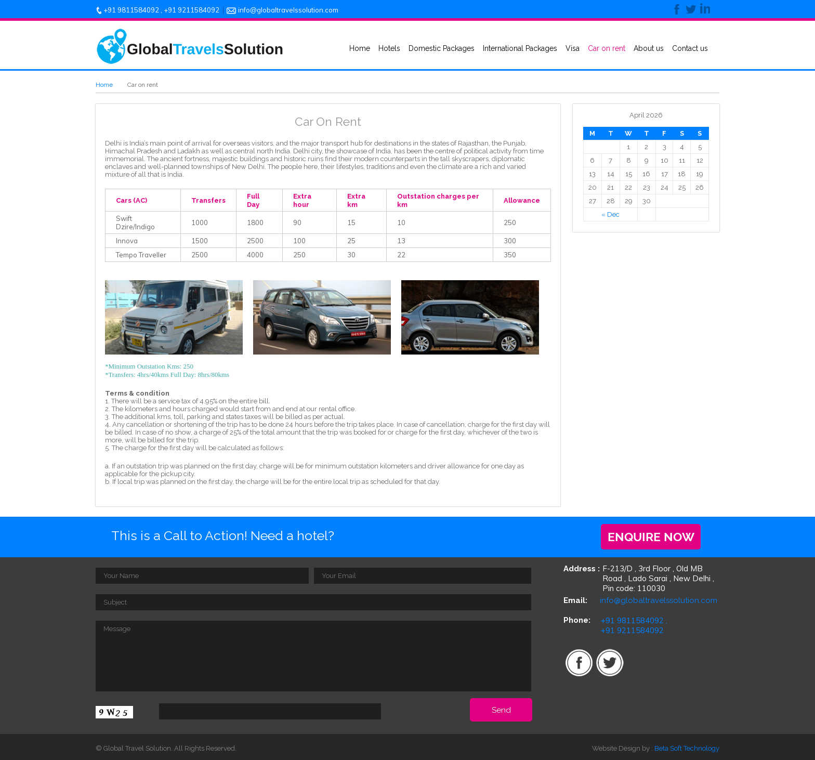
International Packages (520, 48)
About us (649, 48)
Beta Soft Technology (686, 748)
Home (359, 48)
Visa (573, 48)
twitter (689, 9)
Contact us (690, 48)
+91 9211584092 (191, 10)
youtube (673, 661)
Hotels (389, 48)
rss (641, 661)
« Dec (610, 214)
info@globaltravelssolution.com (288, 10)
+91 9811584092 (131, 10)
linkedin (703, 9)
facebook (676, 9)
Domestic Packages (442, 48)
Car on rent (606, 48)
